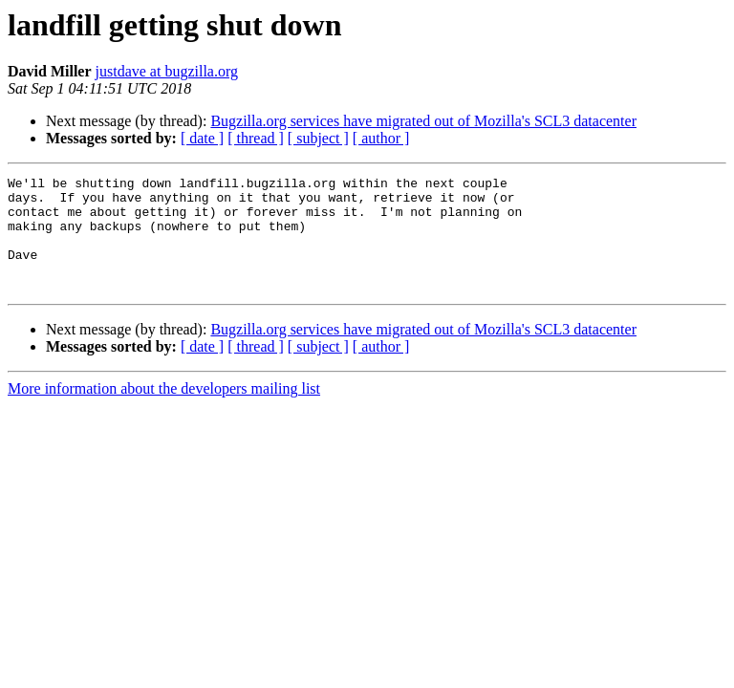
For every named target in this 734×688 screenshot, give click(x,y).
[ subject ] (318, 138)
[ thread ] (255, 138)
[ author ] (381, 138)
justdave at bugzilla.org (167, 71)
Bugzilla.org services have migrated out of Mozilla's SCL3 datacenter (423, 121)
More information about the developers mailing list (164, 411)
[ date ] (202, 138)
